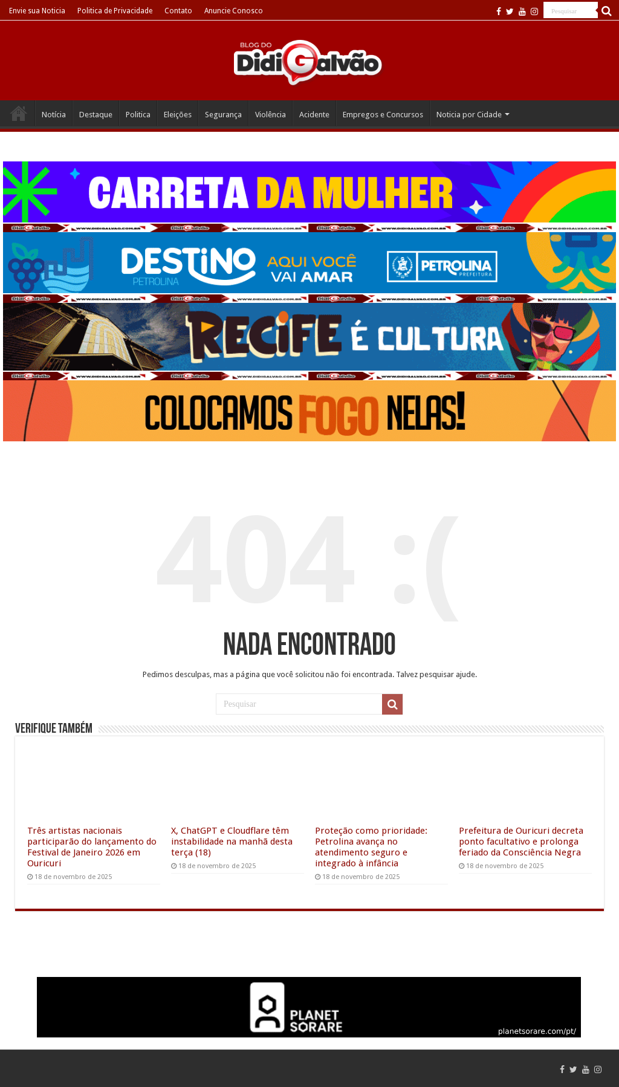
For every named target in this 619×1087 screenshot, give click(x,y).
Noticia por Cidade (469, 114)
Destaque (95, 114)
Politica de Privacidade (114, 11)
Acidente (314, 114)
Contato (178, 11)
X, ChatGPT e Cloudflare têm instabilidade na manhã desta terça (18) (232, 841)
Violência (270, 114)
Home (18, 113)
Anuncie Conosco (233, 11)
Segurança (223, 114)
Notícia (54, 114)
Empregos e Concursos (383, 114)
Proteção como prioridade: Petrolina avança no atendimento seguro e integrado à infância (371, 847)
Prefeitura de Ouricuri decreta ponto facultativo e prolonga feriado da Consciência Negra (521, 841)
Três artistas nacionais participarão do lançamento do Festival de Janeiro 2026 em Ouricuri (92, 847)
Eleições (178, 114)
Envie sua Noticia (37, 11)
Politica (138, 114)
